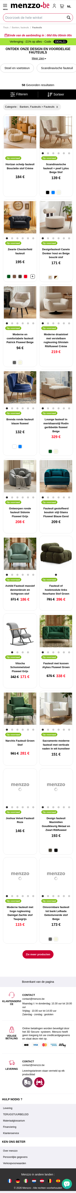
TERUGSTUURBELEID (16, 1114)
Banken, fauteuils (20, 27)
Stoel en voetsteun (17, 68)
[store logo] (30, 4)
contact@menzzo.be (33, 1065)
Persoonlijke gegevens (15, 1157)
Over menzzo (10, 1150)
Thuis (6, 27)
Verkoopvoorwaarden (14, 1163)
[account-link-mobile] (55, 6)
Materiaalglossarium (14, 1120)
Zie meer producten (38, 954)
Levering (7, 1108)
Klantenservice (11, 1133)
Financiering (9, 1127)
